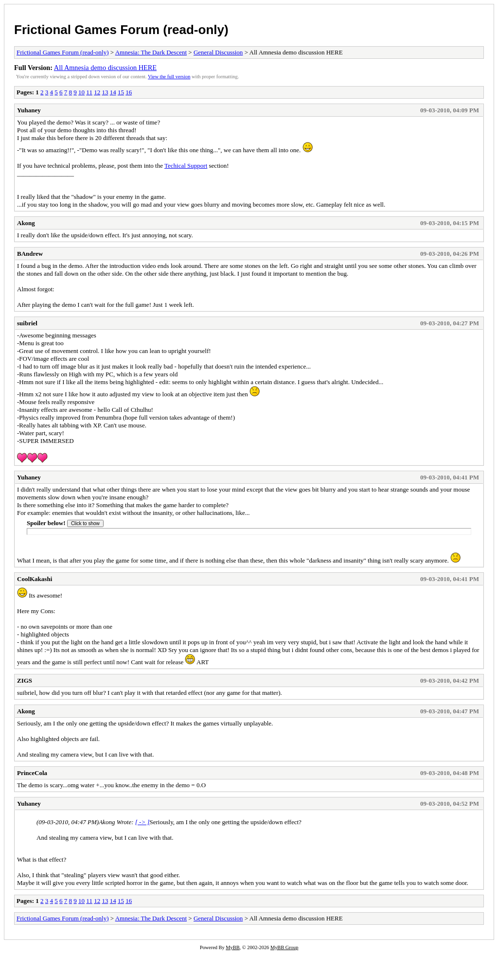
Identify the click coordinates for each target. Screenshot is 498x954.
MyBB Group (284, 947)
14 (113, 92)
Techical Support (185, 165)
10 (81, 92)
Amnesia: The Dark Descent (151, 52)
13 (105, 92)
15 (121, 92)
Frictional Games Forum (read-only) (121, 29)
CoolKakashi (34, 579)
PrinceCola (32, 773)
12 (97, 92)
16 (128, 92)
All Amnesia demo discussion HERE (105, 67)
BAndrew (30, 253)
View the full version (169, 76)
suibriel (27, 323)
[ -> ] (142, 822)
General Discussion (218, 52)
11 (89, 92)
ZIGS (24, 680)
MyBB (232, 947)
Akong (26, 223)
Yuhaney (29, 110)
